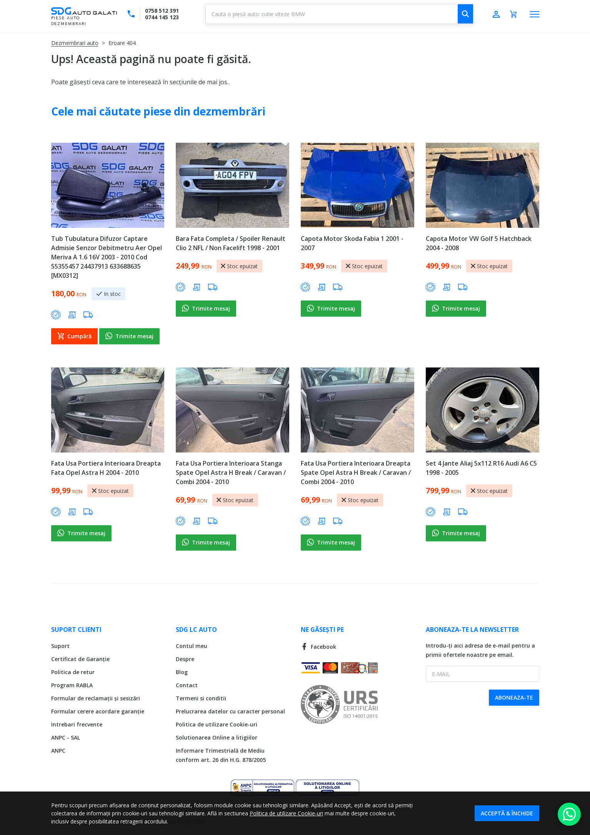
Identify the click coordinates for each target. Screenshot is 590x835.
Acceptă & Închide (507, 813)
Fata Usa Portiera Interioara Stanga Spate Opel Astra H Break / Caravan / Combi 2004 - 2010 (231, 472)
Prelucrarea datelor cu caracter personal (230, 711)
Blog (182, 672)
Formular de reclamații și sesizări (95, 698)
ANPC (58, 750)
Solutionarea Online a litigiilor (216, 737)
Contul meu (191, 646)
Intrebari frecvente (76, 724)
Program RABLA (72, 685)
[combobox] (339, 14)
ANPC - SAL (65, 737)
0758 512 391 (162, 10)
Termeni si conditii (201, 698)
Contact (187, 685)
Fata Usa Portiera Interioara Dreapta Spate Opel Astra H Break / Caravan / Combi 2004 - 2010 (356, 472)
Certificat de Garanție (80, 659)
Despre (185, 659)
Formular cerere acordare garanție (97, 711)
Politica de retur (73, 672)
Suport (60, 646)
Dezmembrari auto (74, 43)
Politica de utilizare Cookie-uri (216, 724)
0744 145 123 (162, 17)
